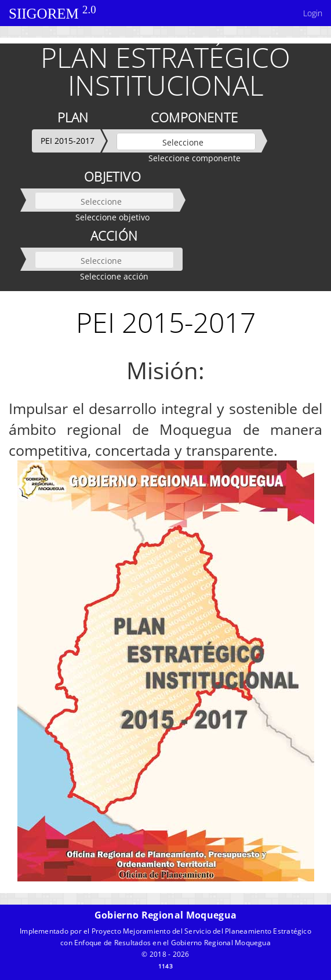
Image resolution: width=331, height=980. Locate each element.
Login (312, 13)
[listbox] (186, 141)
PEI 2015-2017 (67, 140)
